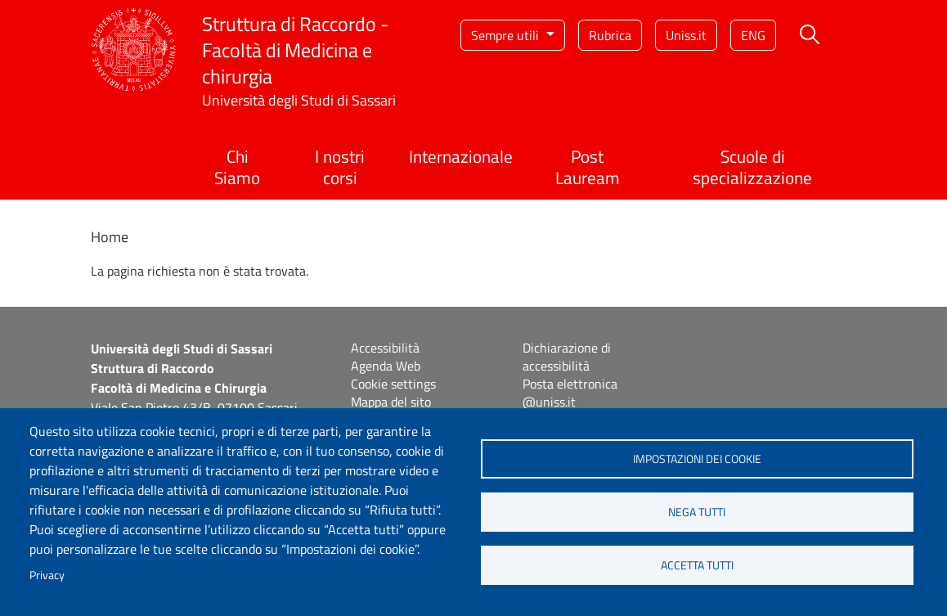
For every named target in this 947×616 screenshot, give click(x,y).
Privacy (47, 575)
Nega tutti (696, 512)
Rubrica (610, 35)
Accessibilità (385, 348)
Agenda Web (385, 366)
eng (753, 35)
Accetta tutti (697, 565)
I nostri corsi (340, 166)
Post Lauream (587, 166)
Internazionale (461, 156)
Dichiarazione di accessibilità (567, 357)
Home (109, 237)
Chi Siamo (237, 166)
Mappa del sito (391, 402)
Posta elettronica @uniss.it (570, 393)
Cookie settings (393, 384)
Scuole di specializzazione (752, 166)
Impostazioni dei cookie (697, 459)
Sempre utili (506, 35)
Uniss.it (686, 35)
